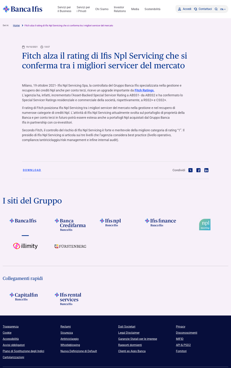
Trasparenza (11, 326)
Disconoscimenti (186, 332)
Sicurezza (66, 332)
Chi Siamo (101, 9)
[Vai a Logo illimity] (25, 249)
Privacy (180, 326)
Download (32, 170)
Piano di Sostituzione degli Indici (23, 351)
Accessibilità (11, 339)
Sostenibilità (152, 9)
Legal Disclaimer (129, 332)
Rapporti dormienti (130, 345)
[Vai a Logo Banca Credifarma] (70, 224)
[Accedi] (184, 9)
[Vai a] (115, 224)
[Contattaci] (203, 9)
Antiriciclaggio (69, 339)
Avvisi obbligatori (14, 345)
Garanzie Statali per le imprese (137, 339)
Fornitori (181, 351)
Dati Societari (126, 326)
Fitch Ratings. (144, 90)
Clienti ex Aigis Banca (132, 351)
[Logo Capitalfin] (25, 298)
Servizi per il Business (64, 9)
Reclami (65, 326)
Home (16, 25)
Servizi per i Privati (83, 9)
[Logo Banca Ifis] (22, 9)
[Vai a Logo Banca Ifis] (25, 224)
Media (135, 9)
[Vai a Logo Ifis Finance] (160, 224)
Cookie (7, 332)
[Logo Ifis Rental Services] (70, 298)
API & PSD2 (183, 345)
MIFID (180, 339)
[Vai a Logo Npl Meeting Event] (205, 224)
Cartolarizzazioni (13, 357)
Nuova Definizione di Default (78, 351)
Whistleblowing (70, 345)
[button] (216, 9)
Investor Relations (120, 9)
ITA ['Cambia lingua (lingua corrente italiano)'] (223, 9)
